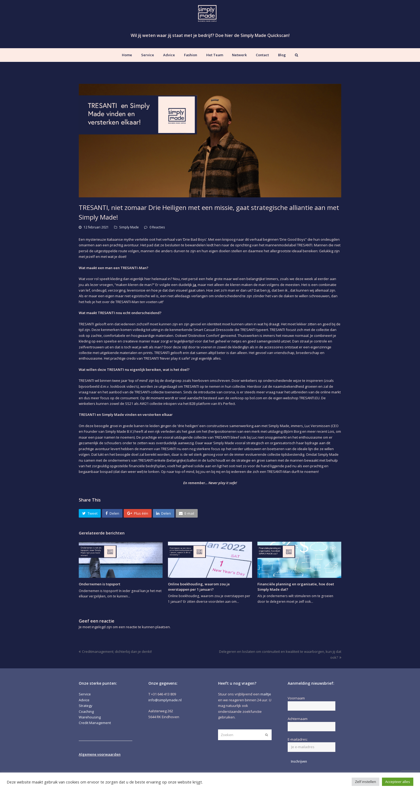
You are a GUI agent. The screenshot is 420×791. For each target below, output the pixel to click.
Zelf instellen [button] (365, 781)
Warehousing (90, 717)
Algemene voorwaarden (100, 754)
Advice (84, 700)
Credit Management (95, 722)
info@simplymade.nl (165, 700)
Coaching (86, 711)
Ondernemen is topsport (99, 584)
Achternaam (298, 718)
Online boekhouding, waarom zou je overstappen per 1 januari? (199, 587)
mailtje (265, 694)
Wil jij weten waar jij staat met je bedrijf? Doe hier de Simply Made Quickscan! (210, 35)
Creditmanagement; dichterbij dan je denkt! (115, 651)
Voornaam (296, 698)
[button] (90, 513)
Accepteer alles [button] (397, 781)
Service (85, 694)
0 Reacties (157, 227)
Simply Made (129, 227)
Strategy (85, 705)
